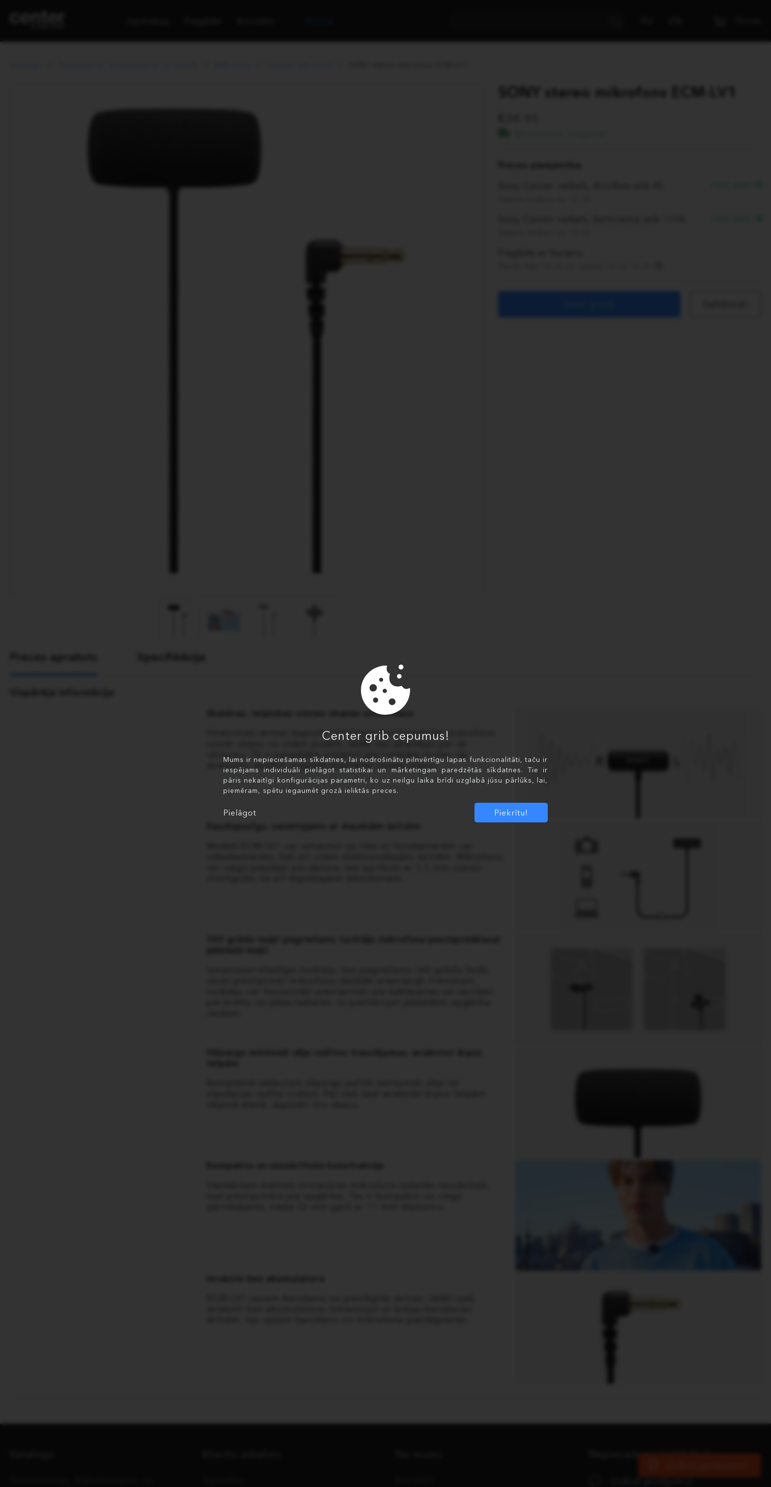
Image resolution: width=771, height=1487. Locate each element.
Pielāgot (239, 812)
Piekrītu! (511, 812)
